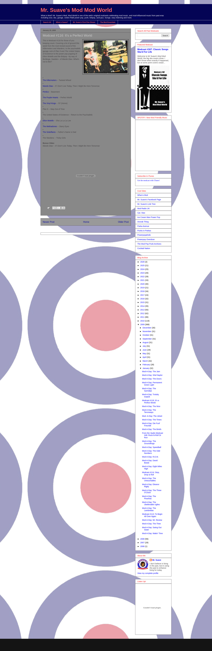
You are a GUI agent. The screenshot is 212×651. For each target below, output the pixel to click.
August (146, 342)
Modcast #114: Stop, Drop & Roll (150, 473)
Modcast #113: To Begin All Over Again (152, 515)
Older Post (123, 222)
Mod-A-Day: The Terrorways (149, 411)
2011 (142, 317)
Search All (47, 22)
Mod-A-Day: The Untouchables (149, 479)
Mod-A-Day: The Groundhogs (149, 442)
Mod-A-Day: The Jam (151, 371)
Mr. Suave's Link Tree (146, 204)
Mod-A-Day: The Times (152, 420)
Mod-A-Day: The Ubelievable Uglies (151, 503)
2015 (142, 302)
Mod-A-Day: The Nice (151, 406)
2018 (142, 291)
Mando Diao (48, 86)
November (147, 331)
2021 (142, 280)
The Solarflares (49, 132)
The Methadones (50, 126)
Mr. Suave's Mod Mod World (76, 10)
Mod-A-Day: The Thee (151, 524)
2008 (142, 539)
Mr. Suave (156, 560)
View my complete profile (147, 573)
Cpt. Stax (141, 213)
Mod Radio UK (143, 208)
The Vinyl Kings (49, 103)
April (145, 357)
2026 (142, 262)
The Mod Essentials (107, 22)
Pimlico (46, 92)
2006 (142, 546)
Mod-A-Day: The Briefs (151, 429)
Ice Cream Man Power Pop (148, 217)
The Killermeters (50, 80)
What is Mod (142, 195)
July (144, 346)
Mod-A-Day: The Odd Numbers (151, 452)
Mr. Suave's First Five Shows (84, 22)
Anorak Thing (143, 222)
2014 (142, 306)
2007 (142, 542)
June (145, 350)
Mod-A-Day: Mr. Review (152, 520)
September (147, 339)
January (146, 368)
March (145, 361)
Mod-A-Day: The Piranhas (149, 497)
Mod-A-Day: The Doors (152, 379)
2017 (142, 295)
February (147, 365)
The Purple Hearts (50, 97)
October (146, 335)
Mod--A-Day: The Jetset (152, 416)
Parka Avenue (143, 226)
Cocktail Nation (143, 248)
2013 (142, 310)
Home (86, 222)
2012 (142, 313)
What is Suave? (62, 22)
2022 (142, 276)
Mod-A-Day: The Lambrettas (149, 509)
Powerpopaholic (144, 235)
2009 (142, 324)
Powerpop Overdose (146, 239)
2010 (142, 321)
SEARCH (136, 18)
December (147, 328)
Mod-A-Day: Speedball (151, 447)
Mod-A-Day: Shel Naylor (152, 375)
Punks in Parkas (144, 231)
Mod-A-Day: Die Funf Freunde (151, 424)
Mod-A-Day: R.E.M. (150, 457)
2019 (142, 288)
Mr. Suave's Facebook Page (149, 200)
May (145, 353)
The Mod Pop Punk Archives (149, 244)
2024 (142, 269)
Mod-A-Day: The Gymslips (149, 389)
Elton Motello (48, 121)
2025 (142, 265)
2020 (142, 284)
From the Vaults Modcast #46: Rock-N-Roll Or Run (152, 435)
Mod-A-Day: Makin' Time (152, 533)
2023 (142, 273)
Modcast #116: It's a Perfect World (67, 35)
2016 (142, 299)
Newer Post (48, 222)
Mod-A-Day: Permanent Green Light (152, 383)
